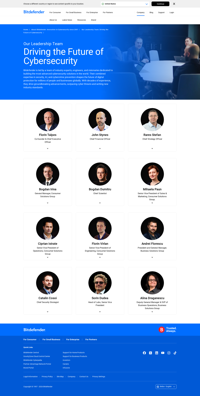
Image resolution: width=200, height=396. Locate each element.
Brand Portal (28, 368)
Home (25, 29)
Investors (66, 360)
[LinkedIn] (156, 352)
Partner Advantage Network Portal (37, 364)
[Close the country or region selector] (174, 4)
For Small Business (51, 339)
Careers (66, 364)
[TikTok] (175, 352)
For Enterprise (72, 339)
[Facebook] (144, 352)
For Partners (91, 339)
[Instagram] (168, 352)
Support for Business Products (75, 356)
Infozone (66, 368)
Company (71, 376)
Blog (151, 12)
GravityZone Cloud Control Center (36, 356)
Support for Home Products (74, 352)
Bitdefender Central (31, 352)
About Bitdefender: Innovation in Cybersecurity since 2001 (54, 29)
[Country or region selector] (125, 4)
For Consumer (29, 339)
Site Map (60, 376)
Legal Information (30, 376)
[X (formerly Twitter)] (150, 352)
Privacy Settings (98, 376)
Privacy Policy (47, 376)
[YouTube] (162, 352)
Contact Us (83, 376)
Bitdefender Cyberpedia (32, 360)
